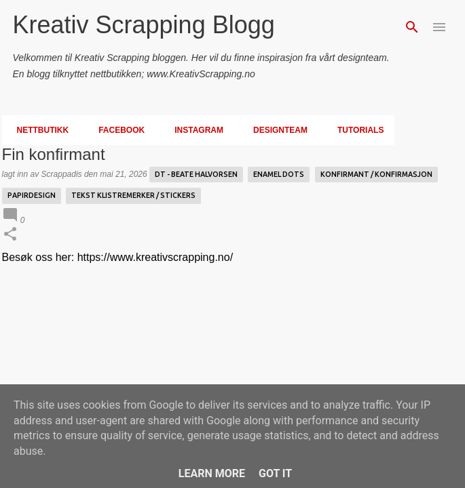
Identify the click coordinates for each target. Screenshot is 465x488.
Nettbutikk (39, 130)
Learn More (212, 473)
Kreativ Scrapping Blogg (144, 25)
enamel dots (278, 174)
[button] (10, 235)
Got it (275, 473)
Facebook (117, 130)
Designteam (276, 130)
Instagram (194, 130)
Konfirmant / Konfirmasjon (376, 174)
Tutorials (356, 130)
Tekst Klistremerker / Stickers (133, 195)
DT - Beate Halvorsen (196, 174)
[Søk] (412, 27)
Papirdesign (31, 195)
